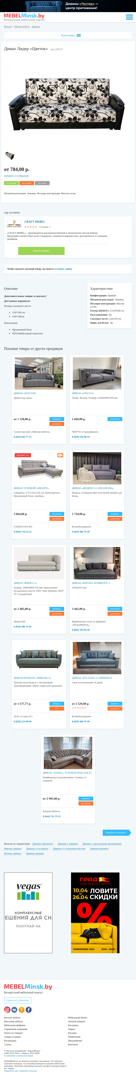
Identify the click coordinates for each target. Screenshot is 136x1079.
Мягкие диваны (12, 848)
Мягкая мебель (22, 26)
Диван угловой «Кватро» (31, 488)
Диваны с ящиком (68, 843)
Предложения (75, 1040)
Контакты (73, 1044)
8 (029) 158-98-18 (81, 436)
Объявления (74, 1036)
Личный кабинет (76, 1021)
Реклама (72, 1033)
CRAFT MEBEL (34, 221)
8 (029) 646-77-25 (22, 436)
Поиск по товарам (13, 1033)
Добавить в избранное (16, 175)
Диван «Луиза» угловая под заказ (67, 772)
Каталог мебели (12, 1017)
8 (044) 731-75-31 (52, 816)
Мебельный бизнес (78, 1017)
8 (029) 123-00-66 (22, 721)
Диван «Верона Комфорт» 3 (91, 582)
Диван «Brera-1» (25, 582)
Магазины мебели (13, 1021)
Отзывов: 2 (44, 226)
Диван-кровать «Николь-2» (32, 677)
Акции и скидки (12, 1036)
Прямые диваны (35, 853)
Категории (71, 35)
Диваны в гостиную (37, 848)
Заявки (71, 1029)
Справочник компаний (15, 1029)
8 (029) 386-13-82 (22, 626)
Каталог (8, 26)
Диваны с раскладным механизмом (101, 843)
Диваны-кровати (99, 848)
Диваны (36, 26)
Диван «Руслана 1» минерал (92, 677)
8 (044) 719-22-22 (22, 531)
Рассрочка (73, 1025)
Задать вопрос (41, 250)
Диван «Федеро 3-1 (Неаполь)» (93, 488)
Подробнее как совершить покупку (20, 1071)
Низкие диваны (12, 853)
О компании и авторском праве (18, 1055)
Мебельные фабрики (14, 1025)
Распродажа (10, 1040)
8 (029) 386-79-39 (81, 531)
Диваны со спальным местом (69, 848)
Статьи (7, 1044)
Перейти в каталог (116, 832)
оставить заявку (63, 268)
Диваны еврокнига (42, 843)
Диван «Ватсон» (25, 393)
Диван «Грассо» (83, 393)
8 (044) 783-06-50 (81, 629)
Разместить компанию (17, 1000)
